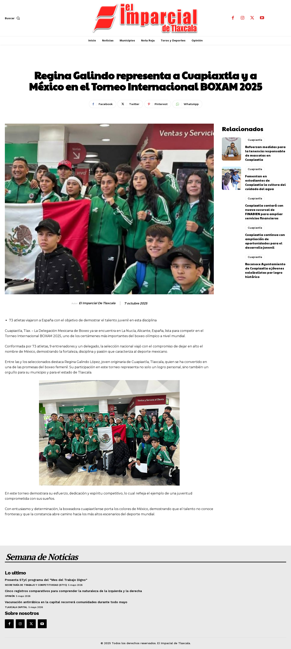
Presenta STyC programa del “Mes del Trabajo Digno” (46, 580)
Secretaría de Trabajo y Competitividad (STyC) (36, 585)
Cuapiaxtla (145, 62)
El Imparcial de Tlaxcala (97, 303)
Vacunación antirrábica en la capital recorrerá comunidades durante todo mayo (66, 602)
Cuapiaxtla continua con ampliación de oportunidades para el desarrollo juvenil (265, 240)
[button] (13, 18)
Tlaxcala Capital (16, 607)
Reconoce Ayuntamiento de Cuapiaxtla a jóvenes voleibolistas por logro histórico (265, 270)
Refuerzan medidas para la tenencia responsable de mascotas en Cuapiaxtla (265, 153)
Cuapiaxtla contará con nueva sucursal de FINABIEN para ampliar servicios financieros (264, 211)
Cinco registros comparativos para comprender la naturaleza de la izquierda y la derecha (73, 591)
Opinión (10, 596)
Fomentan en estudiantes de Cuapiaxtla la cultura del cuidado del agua (265, 182)
